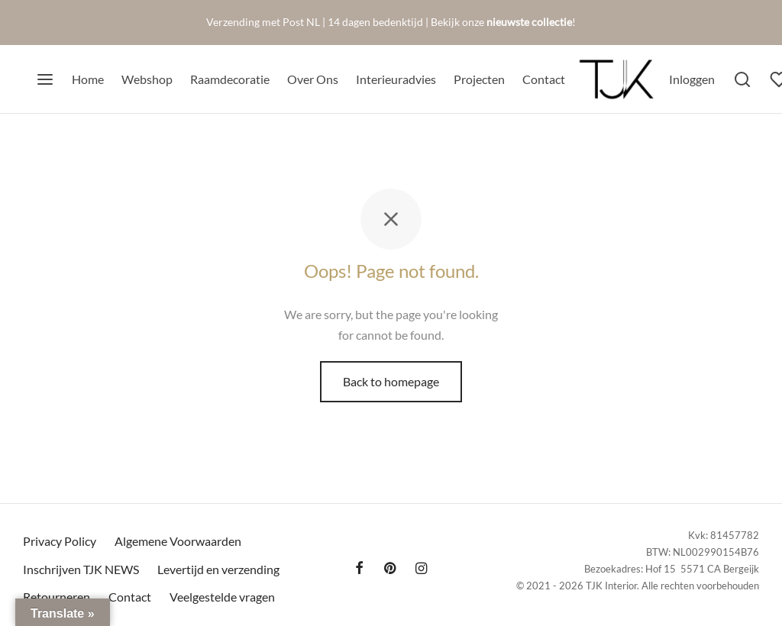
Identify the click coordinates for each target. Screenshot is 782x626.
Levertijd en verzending (218, 569)
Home (88, 79)
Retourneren (56, 596)
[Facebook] (359, 568)
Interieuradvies (396, 79)
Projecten (479, 79)
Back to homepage (391, 381)
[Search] (742, 79)
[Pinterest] (389, 568)
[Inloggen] (692, 79)
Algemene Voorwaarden (178, 541)
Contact (543, 79)
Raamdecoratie (230, 79)
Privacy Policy (59, 541)
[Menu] (45, 79)
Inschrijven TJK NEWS (81, 569)
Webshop (147, 79)
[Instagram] (421, 568)
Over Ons (312, 79)
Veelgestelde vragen (222, 596)
